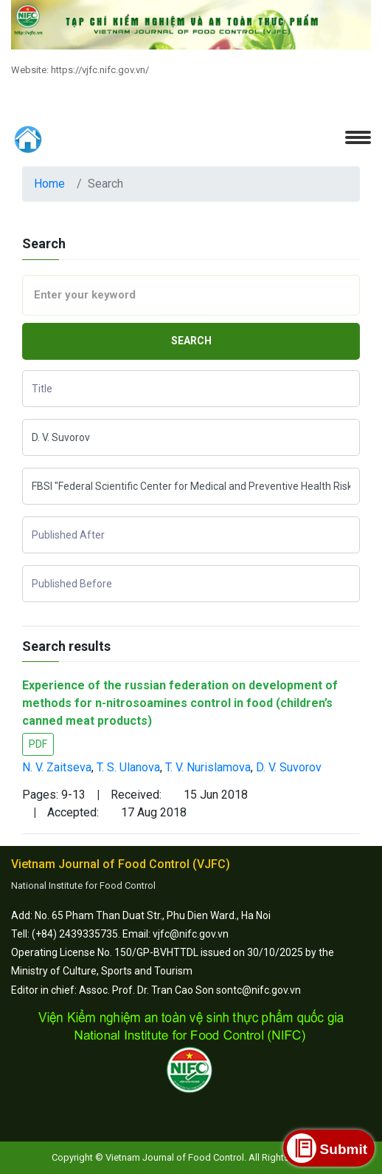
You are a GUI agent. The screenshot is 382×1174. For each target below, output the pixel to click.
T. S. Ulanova (128, 767)
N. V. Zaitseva (56, 767)
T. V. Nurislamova (208, 767)
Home (49, 184)
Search (191, 341)
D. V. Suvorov (289, 767)
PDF (38, 744)
